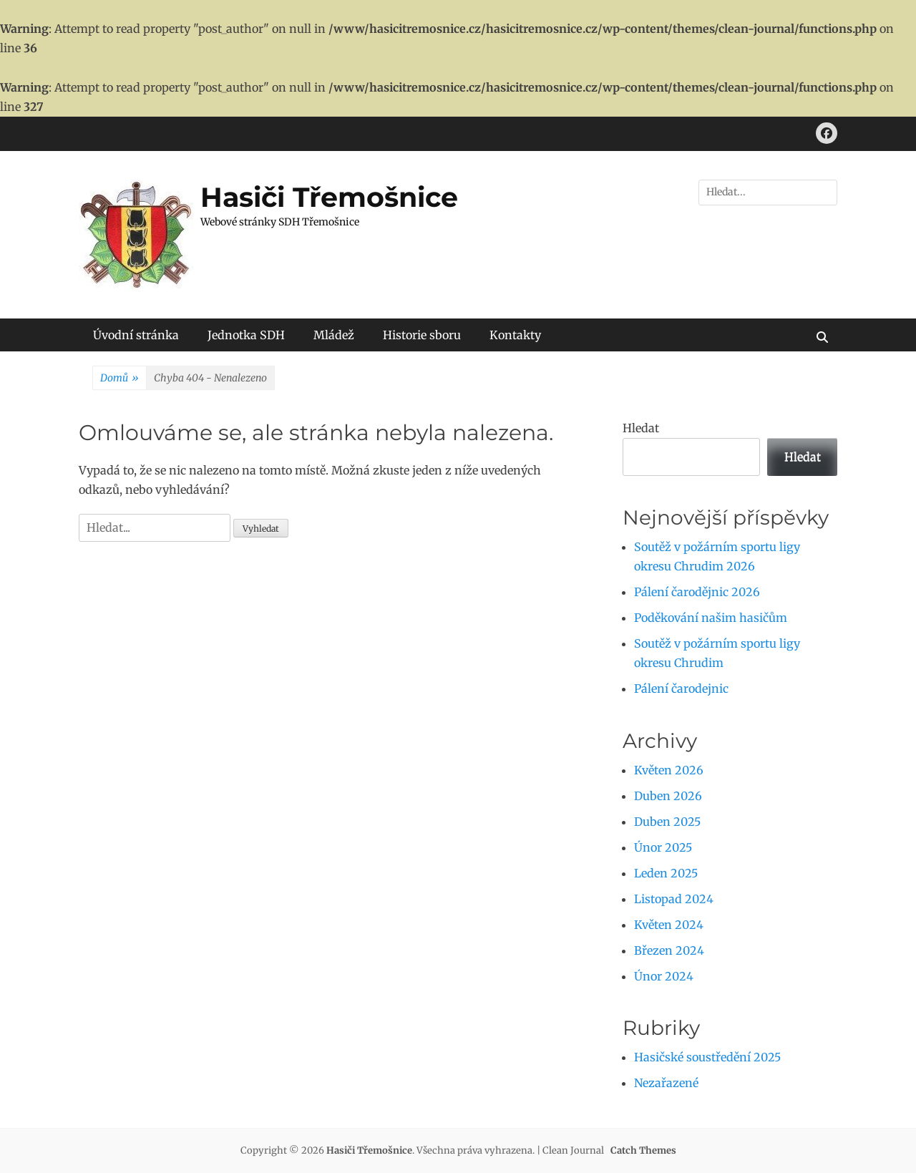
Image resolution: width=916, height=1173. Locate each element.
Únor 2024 (663, 976)
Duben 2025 (667, 821)
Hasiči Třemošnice (329, 197)
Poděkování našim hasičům (710, 617)
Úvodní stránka (136, 335)
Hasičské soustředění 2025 (707, 1057)
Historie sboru (422, 335)
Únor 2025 (663, 847)
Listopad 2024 (673, 899)
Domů (119, 378)
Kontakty (515, 335)
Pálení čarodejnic (681, 688)
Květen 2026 (668, 770)
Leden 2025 (666, 873)
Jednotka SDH (246, 335)
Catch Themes (643, 1150)
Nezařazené (666, 1083)
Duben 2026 (668, 796)
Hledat (641, 428)
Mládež (333, 335)
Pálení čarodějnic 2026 (697, 592)
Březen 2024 (669, 950)
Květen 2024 (668, 925)
